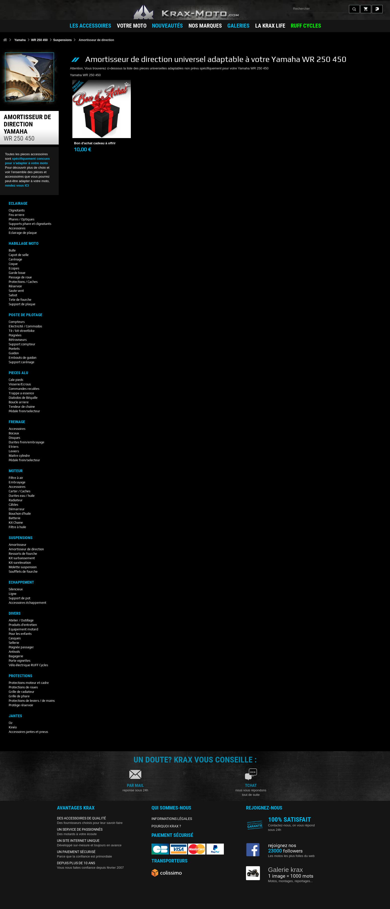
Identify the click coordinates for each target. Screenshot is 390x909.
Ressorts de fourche (23, 554)
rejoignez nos (282, 845)
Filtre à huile (17, 527)
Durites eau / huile (22, 496)
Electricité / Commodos (25, 326)
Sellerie (14, 643)
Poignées (15, 335)
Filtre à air (16, 478)
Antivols (14, 652)
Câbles (13, 504)
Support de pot (19, 598)
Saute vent (16, 291)
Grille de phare (19, 696)
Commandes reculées (24, 389)
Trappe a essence (21, 393)
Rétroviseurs (18, 340)
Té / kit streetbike (22, 331)
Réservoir (15, 286)
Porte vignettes (19, 660)
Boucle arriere (19, 402)
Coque (13, 264)
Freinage (17, 422)
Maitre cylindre (19, 455)
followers (285, 851)
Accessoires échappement (27, 603)
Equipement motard (23, 629)
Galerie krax (285, 869)
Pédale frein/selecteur (24, 411)
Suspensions (62, 40)
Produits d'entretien (23, 625)
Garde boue (17, 273)
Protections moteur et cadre (29, 683)
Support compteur (22, 344)
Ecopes (14, 268)
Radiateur (16, 500)
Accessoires (17, 228)
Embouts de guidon (22, 357)
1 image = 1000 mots (290, 876)
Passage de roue (20, 277)
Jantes (15, 716)
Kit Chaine (16, 522)
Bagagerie (16, 656)
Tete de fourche (20, 300)
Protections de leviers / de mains (32, 701)
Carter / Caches (19, 491)
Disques (14, 438)
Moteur (16, 471)
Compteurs (17, 322)
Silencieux (16, 589)
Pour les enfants (20, 634)
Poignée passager (21, 647)
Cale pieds (16, 380)
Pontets (14, 349)
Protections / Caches (23, 282)
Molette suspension (23, 567)
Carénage (15, 259)
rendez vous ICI (17, 185)
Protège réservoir (21, 705)
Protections (20, 676)
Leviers (14, 451)
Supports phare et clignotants (30, 224)
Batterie (14, 518)
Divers (15, 613)
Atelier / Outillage (21, 620)
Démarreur (17, 509)
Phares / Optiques (21, 219)
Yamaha (20, 40)
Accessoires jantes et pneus (28, 732)
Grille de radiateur (21, 692)
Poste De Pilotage (25, 315)
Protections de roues (23, 687)
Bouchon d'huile (20, 513)
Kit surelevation (20, 562)
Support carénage (21, 362)
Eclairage (18, 203)
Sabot (13, 295)
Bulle (12, 250)
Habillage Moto (24, 243)
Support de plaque (22, 304)
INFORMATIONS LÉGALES (171, 819)
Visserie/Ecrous (20, 384)
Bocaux (14, 433)
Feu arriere (16, 215)
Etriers (13, 447)
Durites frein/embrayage (26, 442)
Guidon (14, 353)
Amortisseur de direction (26, 549)
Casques (15, 638)
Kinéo (13, 727)
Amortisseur (17, 545)
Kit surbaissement (22, 558)
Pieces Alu (18, 373)
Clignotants (17, 210)
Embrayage (17, 482)
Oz (10, 723)
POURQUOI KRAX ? (166, 826)
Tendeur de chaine (22, 406)
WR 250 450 (39, 40)
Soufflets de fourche (23, 571)
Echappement (21, 582)
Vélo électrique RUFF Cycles (28, 665)
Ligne (12, 594)
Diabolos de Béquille (23, 398)
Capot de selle (19, 255)
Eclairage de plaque (23, 233)
